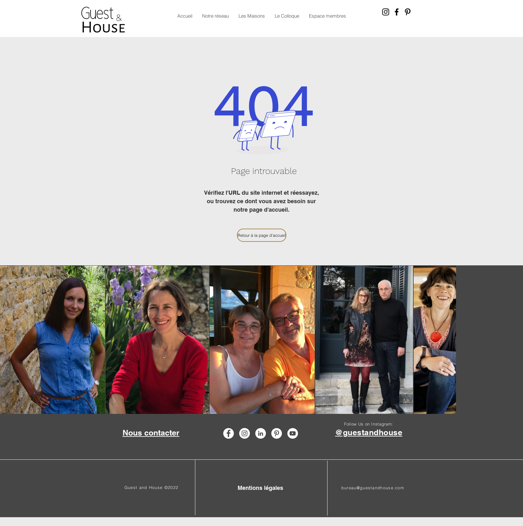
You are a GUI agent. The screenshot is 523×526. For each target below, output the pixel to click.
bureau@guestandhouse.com (372, 487)
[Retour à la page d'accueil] (261, 235)
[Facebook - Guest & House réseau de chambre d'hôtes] (396, 12)
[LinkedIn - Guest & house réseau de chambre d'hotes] (260, 433)
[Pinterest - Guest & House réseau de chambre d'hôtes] (407, 12)
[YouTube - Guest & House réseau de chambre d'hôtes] (292, 433)
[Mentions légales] (260, 488)
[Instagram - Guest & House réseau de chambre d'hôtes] (385, 12)
